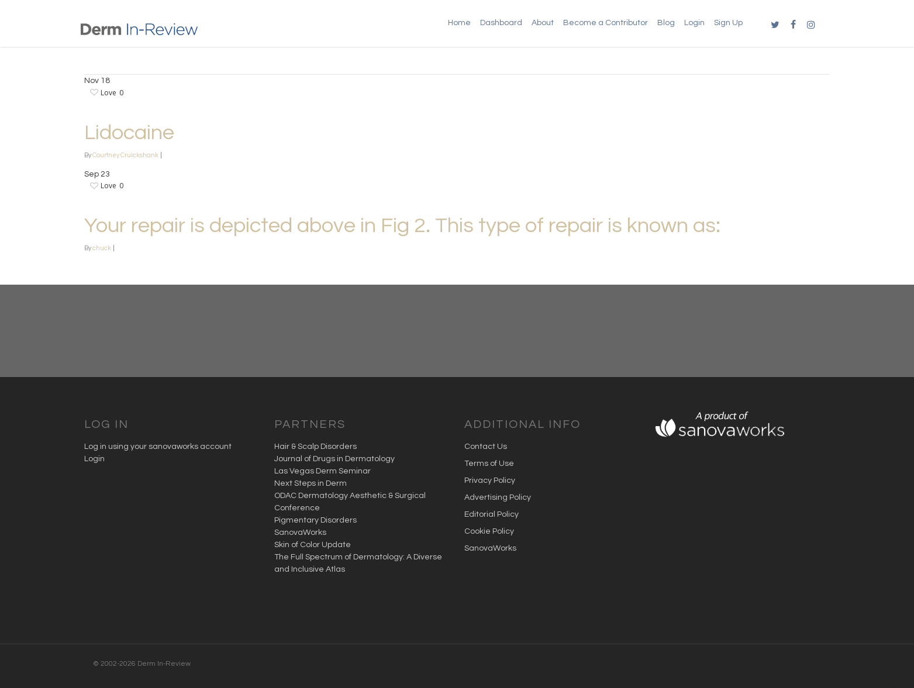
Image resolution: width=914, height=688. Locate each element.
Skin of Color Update (312, 545)
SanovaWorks (300, 532)
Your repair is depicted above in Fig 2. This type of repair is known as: (402, 226)
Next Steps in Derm (310, 483)
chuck (101, 248)
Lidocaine (129, 133)
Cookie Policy (489, 531)
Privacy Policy (489, 480)
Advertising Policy (497, 497)
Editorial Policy (491, 514)
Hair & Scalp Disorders (315, 446)
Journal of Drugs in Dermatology (334, 459)
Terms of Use (489, 463)
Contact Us (485, 446)
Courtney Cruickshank (125, 155)
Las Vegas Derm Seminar (322, 471)
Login (94, 459)
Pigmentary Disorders (315, 520)
